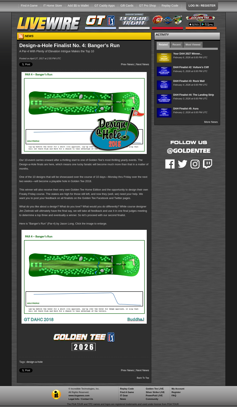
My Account (177, 388)
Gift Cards (126, 5)
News (123, 399)
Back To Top (143, 378)
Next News (142, 64)
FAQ (173, 395)
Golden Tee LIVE (155, 388)
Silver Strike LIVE (155, 392)
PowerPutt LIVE (154, 395)
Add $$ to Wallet (78, 5)
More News (211, 121)
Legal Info (73, 399)
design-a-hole (34, 361)
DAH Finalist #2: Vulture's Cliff (191, 67)
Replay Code (170, 5)
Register (176, 392)
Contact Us (87, 399)
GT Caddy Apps (104, 5)
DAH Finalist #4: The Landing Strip (193, 94)
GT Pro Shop (147, 5)
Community (152, 399)
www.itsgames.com (78, 395)
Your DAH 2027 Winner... (187, 53)
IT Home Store (52, 5)
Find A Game (29, 5)
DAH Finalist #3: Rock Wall (189, 81)
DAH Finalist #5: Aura (185, 108)
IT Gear (124, 395)
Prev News (127, 64)
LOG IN (193, 5)
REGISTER (208, 5)
